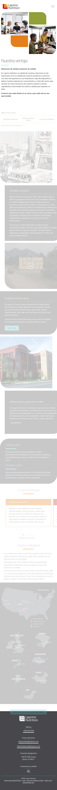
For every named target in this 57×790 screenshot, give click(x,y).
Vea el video (12, 330)
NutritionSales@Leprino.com (28, 741)
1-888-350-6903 (28, 731)
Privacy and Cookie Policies (12, 780)
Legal (23, 780)
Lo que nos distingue (46, 121)
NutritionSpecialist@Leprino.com (28, 746)
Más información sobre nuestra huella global (28, 714)
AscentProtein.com (28, 782)
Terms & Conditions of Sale (35, 780)
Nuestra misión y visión (28, 121)
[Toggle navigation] (52, 6)
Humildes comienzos (10, 121)
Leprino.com (48, 780)
